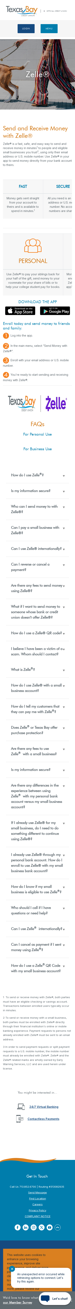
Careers (37, 1204)
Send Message (37, 1192)
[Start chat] (55, 1298)
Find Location (37, 1198)
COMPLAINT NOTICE (37, 1216)
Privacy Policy (37, 1210)
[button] (37, 475)
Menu (49, 28)
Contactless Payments (43, 1119)
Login (26, 28)
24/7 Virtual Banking (43, 1106)
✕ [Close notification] (12, 1269)
